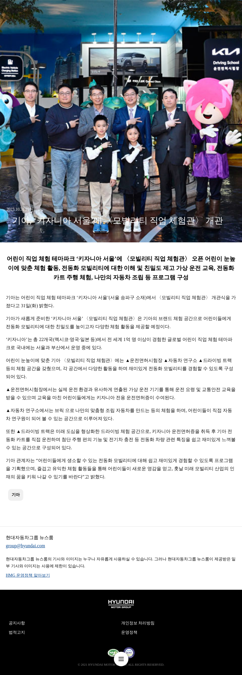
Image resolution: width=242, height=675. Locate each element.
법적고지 (17, 632)
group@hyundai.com (25, 545)
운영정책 (129, 632)
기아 (16, 495)
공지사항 (17, 623)
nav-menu (121, 659)
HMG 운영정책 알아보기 (28, 575)
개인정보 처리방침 (138, 623)
